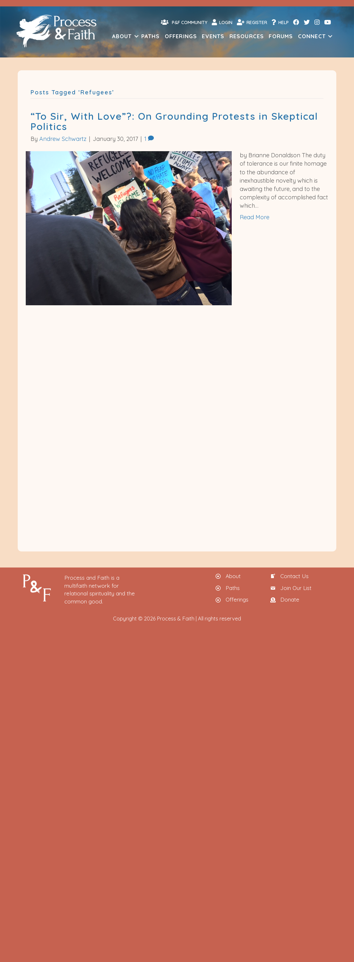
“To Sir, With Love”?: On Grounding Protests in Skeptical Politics (174, 121)
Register (252, 22)
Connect (312, 36)
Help (280, 22)
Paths (150, 36)
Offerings (181, 36)
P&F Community (184, 22)
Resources (246, 36)
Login (222, 22)
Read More (254, 217)
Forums (281, 36)
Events (213, 36)
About (122, 36)
